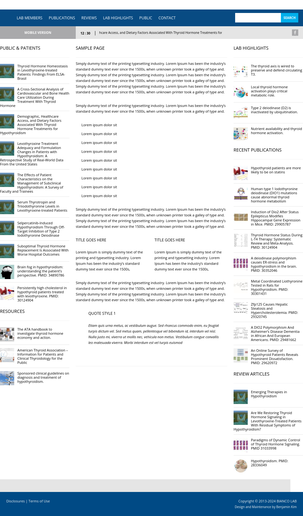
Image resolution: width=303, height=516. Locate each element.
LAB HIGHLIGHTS (118, 18)
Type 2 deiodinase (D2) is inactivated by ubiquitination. (274, 109)
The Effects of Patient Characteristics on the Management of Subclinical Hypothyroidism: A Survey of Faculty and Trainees (31, 183)
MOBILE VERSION (38, 32)
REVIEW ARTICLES (252, 374)
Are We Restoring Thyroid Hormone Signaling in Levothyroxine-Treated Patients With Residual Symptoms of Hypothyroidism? (267, 421)
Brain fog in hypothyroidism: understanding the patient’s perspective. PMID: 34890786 (40, 270)
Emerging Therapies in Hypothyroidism (269, 393)
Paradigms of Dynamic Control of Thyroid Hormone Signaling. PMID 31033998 (275, 444)
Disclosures (15, 501)
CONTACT (166, 18)
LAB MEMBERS (29, 18)
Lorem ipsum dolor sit (99, 124)
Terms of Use (39, 501)
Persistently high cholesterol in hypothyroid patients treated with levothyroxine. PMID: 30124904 (42, 293)
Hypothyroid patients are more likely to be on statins (276, 169)
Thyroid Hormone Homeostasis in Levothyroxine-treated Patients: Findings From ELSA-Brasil (42, 72)
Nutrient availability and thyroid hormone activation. (276, 130)
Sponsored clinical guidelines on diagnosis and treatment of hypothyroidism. (43, 377)
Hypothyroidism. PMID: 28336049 (269, 462)
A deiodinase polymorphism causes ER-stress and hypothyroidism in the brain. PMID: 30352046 (274, 264)
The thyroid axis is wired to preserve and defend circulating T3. (276, 70)
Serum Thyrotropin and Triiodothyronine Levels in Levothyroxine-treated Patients (42, 206)
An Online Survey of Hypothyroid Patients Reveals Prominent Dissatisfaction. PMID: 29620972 (274, 356)
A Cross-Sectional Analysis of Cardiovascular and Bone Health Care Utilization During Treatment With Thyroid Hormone (34, 97)
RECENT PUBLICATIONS (258, 150)
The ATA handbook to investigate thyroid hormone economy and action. (40, 333)
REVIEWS (89, 18)
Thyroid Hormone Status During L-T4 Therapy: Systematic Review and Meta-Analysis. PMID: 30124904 (276, 241)
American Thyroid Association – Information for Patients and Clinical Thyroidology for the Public (42, 356)
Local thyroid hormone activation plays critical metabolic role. (269, 90)
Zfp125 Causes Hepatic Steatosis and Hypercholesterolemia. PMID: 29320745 (274, 310)
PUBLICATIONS (62, 18)
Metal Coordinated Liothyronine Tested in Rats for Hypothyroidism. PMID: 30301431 (276, 287)
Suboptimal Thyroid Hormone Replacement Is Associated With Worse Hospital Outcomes (43, 250)
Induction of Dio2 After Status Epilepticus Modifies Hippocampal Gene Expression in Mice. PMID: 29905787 (275, 218)
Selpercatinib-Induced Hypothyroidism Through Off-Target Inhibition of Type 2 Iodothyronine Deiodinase (41, 229)
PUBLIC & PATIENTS (20, 48)
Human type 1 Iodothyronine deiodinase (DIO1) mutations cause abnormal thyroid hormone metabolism (274, 194)
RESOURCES (12, 311)
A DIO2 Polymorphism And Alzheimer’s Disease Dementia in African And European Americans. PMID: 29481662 (275, 333)
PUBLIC (145, 18)
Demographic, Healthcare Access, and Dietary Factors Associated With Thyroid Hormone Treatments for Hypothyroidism (163, 32)
